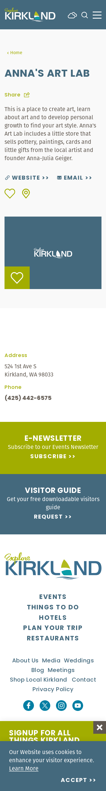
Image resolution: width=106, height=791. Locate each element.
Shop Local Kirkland (38, 680)
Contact (84, 680)
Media (51, 661)
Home (14, 52)
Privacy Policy (53, 690)
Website (22, 178)
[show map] (26, 194)
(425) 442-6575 (28, 398)
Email (70, 178)
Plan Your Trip (53, 628)
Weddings (79, 661)
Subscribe (48, 457)
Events (53, 597)
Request (48, 517)
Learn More (23, 768)
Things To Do (53, 607)
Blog (37, 670)
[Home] (30, 15)
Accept (74, 780)
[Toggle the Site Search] (84, 14)
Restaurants (53, 638)
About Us (25, 661)
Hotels (53, 618)
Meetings (61, 670)
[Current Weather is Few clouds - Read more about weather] (72, 15)
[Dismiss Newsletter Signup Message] (99, 727)
